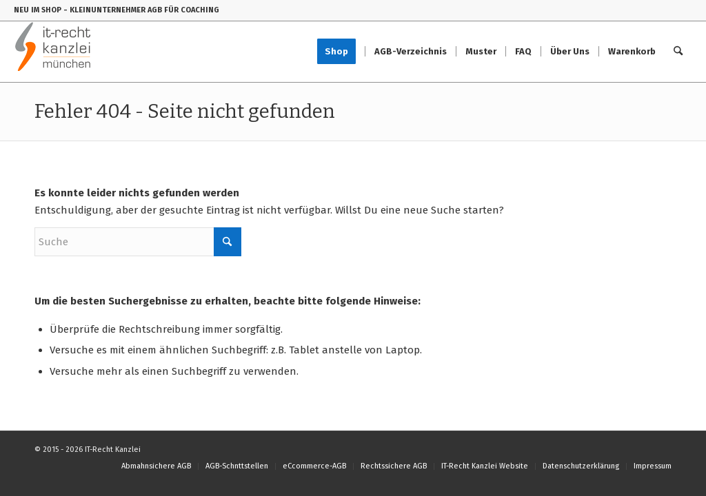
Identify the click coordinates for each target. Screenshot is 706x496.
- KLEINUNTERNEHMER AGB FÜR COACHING (141, 10)
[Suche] (678, 51)
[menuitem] (341, 51)
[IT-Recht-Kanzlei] (53, 51)
